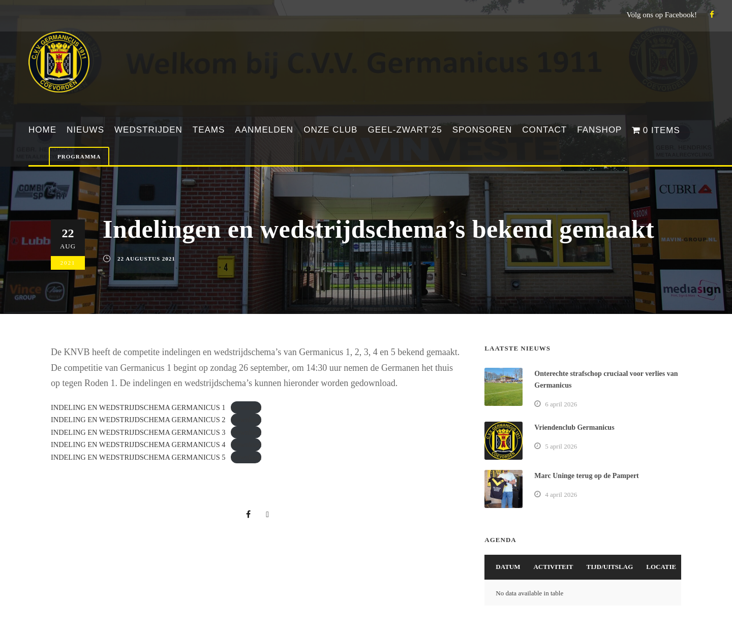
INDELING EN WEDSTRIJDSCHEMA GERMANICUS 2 (138, 420)
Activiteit (553, 566)
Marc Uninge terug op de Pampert (586, 476)
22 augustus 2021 (146, 259)
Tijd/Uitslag (610, 566)
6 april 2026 (561, 404)
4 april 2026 (561, 494)
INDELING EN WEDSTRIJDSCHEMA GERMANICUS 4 (138, 444)
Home (42, 130)
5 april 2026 (561, 446)
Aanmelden (264, 130)
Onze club (330, 130)
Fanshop (599, 130)
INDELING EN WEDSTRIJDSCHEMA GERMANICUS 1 (138, 407)
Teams (209, 130)
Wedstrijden (148, 130)
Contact (544, 130)
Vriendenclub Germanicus (574, 427)
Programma (79, 156)
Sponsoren (482, 130)
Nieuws (85, 130)
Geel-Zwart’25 (405, 130)
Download (246, 407)
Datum (508, 566)
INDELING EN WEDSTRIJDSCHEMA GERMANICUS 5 (138, 457)
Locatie (661, 566)
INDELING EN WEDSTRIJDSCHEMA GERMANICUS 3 (138, 432)
